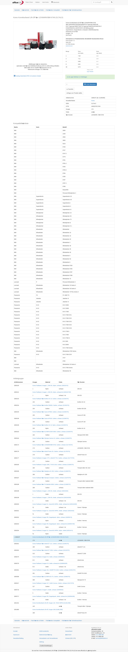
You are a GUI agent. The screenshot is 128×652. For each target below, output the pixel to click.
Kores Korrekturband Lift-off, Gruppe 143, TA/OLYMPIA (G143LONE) (52, 603)
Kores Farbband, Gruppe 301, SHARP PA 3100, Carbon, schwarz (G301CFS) (54, 570)
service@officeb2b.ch (102, 638)
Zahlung (41, 642)
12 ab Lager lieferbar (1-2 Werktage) (77, 77)
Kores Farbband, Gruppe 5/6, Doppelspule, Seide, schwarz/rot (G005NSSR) (54, 596)
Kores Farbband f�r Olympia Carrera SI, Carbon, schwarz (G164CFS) (52, 438)
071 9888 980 (100, 634)
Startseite (17, 10)
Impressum (16, 634)
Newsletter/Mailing (18, 638)
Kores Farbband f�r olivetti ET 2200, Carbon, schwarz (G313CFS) (51, 550)
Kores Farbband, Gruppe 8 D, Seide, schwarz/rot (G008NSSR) (50, 563)
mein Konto (45, 2)
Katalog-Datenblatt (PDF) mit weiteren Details (27, 76)
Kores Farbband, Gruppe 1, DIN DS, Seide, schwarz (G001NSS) (50, 491)
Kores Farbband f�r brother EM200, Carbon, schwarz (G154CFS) (51, 405)
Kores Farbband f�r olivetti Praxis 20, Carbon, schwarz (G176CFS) (51, 451)
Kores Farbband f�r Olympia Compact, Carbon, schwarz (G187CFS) (52, 477)
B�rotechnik (25, 10)
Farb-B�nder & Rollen (37, 10)
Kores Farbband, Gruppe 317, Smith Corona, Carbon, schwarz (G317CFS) (53, 583)
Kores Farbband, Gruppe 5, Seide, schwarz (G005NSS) (48, 589)
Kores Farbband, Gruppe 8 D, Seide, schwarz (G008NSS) (49, 557)
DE (71, 638)
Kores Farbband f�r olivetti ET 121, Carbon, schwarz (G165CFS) (51, 543)
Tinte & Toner (29, 2)
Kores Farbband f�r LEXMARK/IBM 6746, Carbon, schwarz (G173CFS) (53, 445)
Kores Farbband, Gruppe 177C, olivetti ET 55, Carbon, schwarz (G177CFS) (53, 458)
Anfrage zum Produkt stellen (74, 93)
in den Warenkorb (90, 84)
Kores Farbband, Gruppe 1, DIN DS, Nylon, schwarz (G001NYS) (50, 385)
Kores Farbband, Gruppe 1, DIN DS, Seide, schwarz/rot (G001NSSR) (52, 497)
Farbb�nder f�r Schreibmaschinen (72, 10)
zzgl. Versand (90, 71)
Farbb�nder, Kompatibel (53, 10)
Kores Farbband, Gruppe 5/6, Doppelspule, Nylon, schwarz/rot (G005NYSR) (54, 524)
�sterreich (68, 634)
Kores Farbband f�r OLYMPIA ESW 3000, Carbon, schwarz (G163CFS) (53, 431)
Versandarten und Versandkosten (48, 638)
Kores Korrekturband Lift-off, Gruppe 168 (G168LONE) (48, 609)
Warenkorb (55, 2)
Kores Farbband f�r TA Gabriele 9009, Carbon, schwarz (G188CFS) (52, 484)
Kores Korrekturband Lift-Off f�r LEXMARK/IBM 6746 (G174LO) (50, 537)
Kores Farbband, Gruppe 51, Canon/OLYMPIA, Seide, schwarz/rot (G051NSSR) (55, 504)
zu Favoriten (69, 89)
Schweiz (67, 638)
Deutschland (68, 631)
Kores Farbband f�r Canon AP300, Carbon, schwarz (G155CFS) (51, 412)
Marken (38, 2)
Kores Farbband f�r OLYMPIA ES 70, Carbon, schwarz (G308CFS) (51, 576)
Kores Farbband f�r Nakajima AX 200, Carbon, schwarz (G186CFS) (51, 471)
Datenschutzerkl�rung (45, 634)
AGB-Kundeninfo (44, 631)
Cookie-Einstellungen (46, 645)
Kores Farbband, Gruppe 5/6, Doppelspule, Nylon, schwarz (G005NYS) (52, 517)
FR (74, 638)
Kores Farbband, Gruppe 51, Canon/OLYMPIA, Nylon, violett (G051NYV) (53, 530)
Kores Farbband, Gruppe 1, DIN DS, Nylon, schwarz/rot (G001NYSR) (52, 392)
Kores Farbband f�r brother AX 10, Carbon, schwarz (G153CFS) (51, 398)
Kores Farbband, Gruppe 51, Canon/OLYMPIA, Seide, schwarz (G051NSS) (53, 510)
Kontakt (15, 631)
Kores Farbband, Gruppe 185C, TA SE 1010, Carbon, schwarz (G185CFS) (53, 464)
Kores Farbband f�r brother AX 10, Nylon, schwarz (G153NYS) (50, 425)
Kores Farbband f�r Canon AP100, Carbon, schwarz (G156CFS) (51, 418)
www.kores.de (69, 46)
